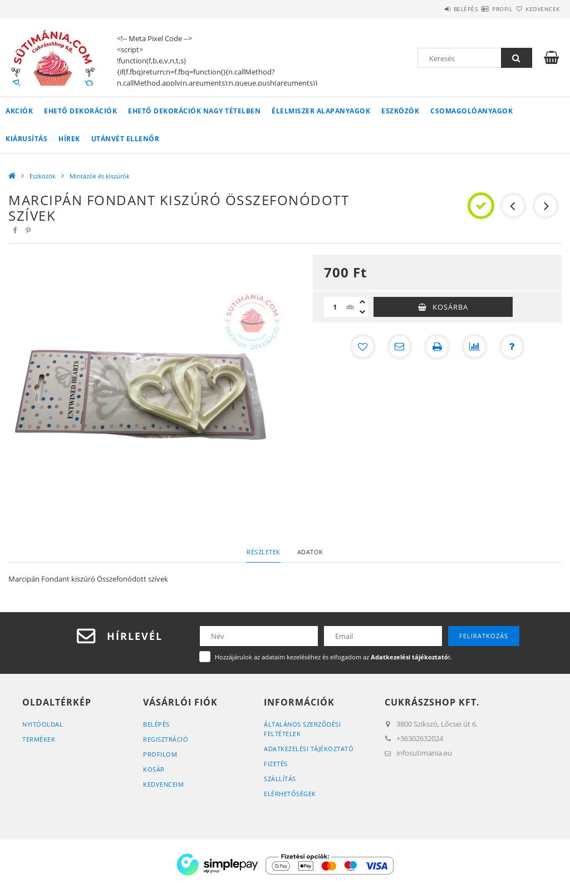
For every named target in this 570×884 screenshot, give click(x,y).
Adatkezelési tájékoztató (308, 748)
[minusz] (362, 312)
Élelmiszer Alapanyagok (321, 111)
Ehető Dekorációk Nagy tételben (194, 111)
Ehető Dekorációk (80, 111)
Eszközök (400, 111)
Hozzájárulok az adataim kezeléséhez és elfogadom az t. (333, 657)
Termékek (38, 739)
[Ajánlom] (399, 347)
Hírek (69, 138)
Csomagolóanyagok (471, 111)
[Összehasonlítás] (474, 347)
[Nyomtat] (437, 347)
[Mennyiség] (335, 307)
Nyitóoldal (42, 724)
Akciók (19, 111)
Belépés (433, 9)
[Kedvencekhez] (361, 347)
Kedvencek (536, 9)
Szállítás (280, 778)
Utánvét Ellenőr (125, 138)
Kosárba (450, 307)
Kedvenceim (163, 784)
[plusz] (362, 302)
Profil (483, 9)
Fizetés (276, 763)
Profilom (160, 754)
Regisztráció (165, 739)
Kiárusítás (26, 138)
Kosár (154, 769)
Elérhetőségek (290, 793)
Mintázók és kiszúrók (100, 176)
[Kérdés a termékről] (512, 347)
